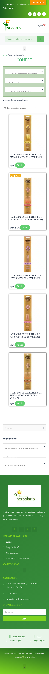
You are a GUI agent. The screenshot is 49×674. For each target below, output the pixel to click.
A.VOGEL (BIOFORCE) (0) (23, 92)
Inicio (5, 55)
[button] (24, 48)
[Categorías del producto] (24, 446)
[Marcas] (24, 463)
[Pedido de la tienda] (20, 107)
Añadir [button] (20, 165)
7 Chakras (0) (23, 457)
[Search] (40, 39)
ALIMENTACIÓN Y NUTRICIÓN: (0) (23, 448)
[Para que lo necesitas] (24, 454)
